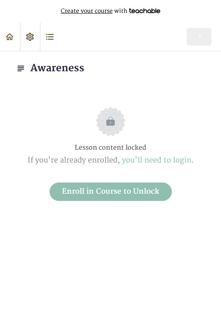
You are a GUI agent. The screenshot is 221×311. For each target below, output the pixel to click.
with (111, 11)
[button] (10, 36)
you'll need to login (156, 160)
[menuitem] (30, 36)
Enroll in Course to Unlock (110, 191)
